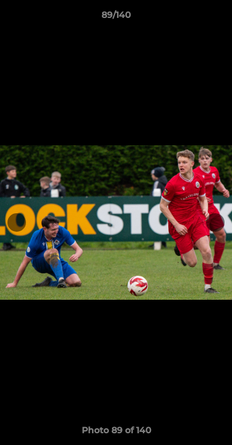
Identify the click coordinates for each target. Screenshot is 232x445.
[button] (217, 17)
